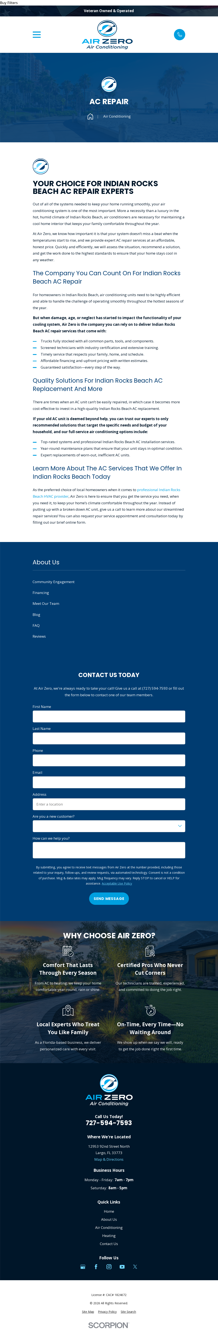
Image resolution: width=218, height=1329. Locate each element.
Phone (38, 750)
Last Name (42, 728)
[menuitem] (88, 1312)
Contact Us (109, 1243)
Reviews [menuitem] (39, 636)
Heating (109, 1235)
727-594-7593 (109, 1123)
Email (37, 772)
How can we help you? (51, 838)
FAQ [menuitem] (36, 625)
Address (39, 794)
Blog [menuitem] (36, 614)
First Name (42, 707)
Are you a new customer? (54, 816)
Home (109, 1211)
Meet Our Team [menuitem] (46, 603)
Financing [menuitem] (41, 592)
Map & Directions (108, 1159)
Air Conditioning (109, 1227)
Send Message (109, 898)
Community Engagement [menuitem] (54, 581)
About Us (109, 1219)
